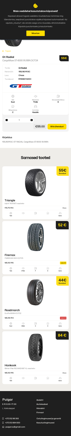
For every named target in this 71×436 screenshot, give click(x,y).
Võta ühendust (57, 127)
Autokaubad (42, 404)
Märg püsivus (13, 110)
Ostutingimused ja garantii (48, 419)
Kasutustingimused (45, 423)
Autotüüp (35, 110)
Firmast (40, 413)
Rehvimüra (35, 100)
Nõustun (35, 33)
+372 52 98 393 (10, 419)
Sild (13, 100)
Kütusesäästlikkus (58, 100)
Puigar (7, 399)
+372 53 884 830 (11, 423)
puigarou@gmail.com (13, 427)
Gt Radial (23, 68)
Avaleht (39, 400)
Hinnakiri (40, 408)
